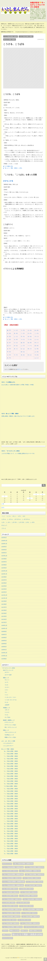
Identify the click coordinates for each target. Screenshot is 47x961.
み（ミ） (16, 348)
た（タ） (9, 339)
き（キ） (16, 333)
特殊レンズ (6, 730)
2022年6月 (4, 583)
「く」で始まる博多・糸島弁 (10, 768)
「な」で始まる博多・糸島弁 (10, 801)
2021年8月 (4, 604)
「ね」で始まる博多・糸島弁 (10, 808)
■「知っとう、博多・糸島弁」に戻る (12, 168)
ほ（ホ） (37, 345)
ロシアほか (7, 717)
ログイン (19, 369)
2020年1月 (4, 649)
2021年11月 (4, 598)
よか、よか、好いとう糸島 (8, 741)
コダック (7, 709)
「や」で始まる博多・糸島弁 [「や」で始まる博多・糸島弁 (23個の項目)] (30, 923)
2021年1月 (4, 622)
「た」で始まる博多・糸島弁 (10, 788)
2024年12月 (4, 540)
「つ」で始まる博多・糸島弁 (10, 793)
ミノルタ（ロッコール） (11, 699)
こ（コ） (37, 333)
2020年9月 (4, 631)
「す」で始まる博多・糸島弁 (10, 781)
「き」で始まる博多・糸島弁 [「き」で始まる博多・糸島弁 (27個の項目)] (34, 874)
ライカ (6, 714)
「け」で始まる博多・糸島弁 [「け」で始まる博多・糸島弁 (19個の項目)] (31, 878)
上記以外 (7, 704)
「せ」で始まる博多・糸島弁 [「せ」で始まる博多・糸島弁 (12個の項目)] (10, 888)
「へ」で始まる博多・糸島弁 (10, 821)
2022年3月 (4, 586)
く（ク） (23, 333)
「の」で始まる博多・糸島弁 (10, 811)
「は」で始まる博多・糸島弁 (10, 813)
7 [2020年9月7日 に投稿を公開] (4, 496)
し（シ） (16, 336)
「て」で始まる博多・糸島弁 (10, 796)
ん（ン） (37, 358)
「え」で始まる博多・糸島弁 (10, 758)
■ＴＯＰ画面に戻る (8, 166)
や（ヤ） (9, 351)
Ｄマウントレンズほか (10, 724)
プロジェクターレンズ (10, 732)
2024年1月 (4, 552)
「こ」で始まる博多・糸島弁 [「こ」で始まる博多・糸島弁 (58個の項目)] (13, 882)
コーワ (6, 682)
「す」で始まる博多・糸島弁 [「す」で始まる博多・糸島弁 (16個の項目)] (33, 885)
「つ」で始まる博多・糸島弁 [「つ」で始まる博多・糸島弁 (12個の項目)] (10, 895)
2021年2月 (4, 619)
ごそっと (3, 528)
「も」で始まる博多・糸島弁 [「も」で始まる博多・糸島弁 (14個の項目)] (11, 923)
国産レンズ (6, 677)
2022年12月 (4, 571)
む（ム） (23, 348)
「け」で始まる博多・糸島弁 (10, 771)
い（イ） (16, 330)
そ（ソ (36, 336)
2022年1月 (4, 592)
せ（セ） (30, 336)
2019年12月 (4, 652)
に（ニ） (16, 342)
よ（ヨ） (37, 351)
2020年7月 (4, 634)
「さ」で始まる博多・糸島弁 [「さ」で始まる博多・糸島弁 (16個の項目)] (34, 882)
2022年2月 (4, 589)
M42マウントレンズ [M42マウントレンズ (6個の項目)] (7, 863)
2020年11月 (4, 628)
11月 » (3, 507)
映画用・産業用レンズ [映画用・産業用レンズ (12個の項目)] (35, 930)
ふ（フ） (23, 345)
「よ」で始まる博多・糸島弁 (10, 843)
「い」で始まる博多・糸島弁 (10, 753)
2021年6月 (4, 610)
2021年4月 (4, 613)
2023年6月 (4, 564)
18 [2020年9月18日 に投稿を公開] (29, 498)
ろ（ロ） (37, 354)
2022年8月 (4, 577)
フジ (6, 692)
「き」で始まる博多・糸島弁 (10, 766)
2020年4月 (4, 643)
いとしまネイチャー (8, 745)
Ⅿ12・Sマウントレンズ (11, 727)
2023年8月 (4, 558)
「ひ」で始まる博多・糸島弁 (26, 36)
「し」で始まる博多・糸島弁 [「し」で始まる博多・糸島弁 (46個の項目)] (13, 885)
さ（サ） (9, 336)
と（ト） (37, 339)
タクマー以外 (8, 674)
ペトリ (6, 694)
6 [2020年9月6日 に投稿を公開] (42, 494)
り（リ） (16, 354)
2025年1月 (4, 537)
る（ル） (23, 354)
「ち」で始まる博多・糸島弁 (10, 791)
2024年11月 (4, 543)
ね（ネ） (30, 342)
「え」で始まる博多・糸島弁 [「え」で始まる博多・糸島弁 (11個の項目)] (10, 871)
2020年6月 (4, 637)
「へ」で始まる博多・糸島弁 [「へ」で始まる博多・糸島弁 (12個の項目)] (29, 913)
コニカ (6, 684)
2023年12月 (4, 555)
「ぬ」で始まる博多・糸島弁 (10, 806)
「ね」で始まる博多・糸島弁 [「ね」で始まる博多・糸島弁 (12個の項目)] (10, 906)
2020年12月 (4, 625)
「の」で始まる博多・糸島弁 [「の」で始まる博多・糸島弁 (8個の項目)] (26, 906)
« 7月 (2, 504)
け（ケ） (30, 333)
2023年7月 (4, 561)
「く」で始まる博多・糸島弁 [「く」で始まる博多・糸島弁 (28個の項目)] (12, 878)
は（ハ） (9, 345)
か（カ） (9, 333)
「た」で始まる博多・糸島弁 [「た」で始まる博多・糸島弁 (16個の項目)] (11, 892)
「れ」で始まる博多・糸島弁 (10, 851)
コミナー (7, 687)
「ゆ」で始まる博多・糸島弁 (10, 841)
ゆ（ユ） (23, 351)
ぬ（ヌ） (23, 342)
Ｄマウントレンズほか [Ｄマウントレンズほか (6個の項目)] (7, 938)
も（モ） (37, 348)
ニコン (6, 689)
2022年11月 (4, 574)
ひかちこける (8, 181)
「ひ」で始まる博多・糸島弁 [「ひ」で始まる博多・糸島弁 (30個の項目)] (32, 909)
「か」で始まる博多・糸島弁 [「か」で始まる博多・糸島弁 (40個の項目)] (13, 874)
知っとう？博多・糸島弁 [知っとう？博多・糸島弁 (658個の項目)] (27, 934)
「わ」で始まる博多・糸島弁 (10, 853)
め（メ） (30, 348)
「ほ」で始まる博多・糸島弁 (10, 823)
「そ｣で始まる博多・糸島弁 (10, 786)
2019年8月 (4, 658)
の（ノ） (37, 342)
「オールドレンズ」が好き (8, 668)
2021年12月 (4, 595)
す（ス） (23, 336)
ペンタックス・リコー (10, 697)
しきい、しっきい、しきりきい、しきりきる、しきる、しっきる (17, 522)
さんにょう (4, 525)
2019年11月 (4, 655)
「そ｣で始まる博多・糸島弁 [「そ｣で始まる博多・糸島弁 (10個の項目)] (26, 888)
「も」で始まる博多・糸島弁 (10, 836)
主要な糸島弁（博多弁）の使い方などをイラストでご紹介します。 (18, 416)
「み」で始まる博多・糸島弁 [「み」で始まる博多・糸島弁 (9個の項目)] (9, 920)
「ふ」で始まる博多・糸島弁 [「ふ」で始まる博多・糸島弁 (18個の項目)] (11, 913)
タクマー (7, 672)
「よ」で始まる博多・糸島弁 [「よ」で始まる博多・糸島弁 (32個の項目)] (12, 927)
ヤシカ (6, 702)
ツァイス (7, 712)
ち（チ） (16, 339)
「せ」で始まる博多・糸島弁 (10, 783)
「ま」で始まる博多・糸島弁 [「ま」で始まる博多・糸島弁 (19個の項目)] (30, 916)
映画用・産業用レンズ (8, 720)
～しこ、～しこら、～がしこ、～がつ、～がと (13, 516)
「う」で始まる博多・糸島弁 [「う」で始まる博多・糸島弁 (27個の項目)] (34, 867)
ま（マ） (9, 348)
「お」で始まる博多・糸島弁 (10, 761)
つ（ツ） (23, 339)
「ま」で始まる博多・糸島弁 (10, 826)
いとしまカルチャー (8, 743)
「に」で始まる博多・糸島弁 (10, 803)
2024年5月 (4, 546)
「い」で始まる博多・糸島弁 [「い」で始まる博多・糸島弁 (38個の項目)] (13, 867)
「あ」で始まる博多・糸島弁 (10, 751)
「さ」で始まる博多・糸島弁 (10, 776)
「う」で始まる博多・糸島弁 (10, 756)
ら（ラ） (9, 354)
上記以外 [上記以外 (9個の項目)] (5, 930)
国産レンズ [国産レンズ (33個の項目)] (14, 930)
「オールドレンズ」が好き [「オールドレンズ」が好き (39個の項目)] (33, 927)
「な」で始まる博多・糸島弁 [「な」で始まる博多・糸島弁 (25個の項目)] (32, 899)
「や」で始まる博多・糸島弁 (10, 838)
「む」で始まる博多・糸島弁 (10, 831)
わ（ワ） (9, 358)
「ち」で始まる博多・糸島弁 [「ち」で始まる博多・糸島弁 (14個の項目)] (29, 892)
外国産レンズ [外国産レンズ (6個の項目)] (24, 930)
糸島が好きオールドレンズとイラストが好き (37, 4)
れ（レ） (30, 354)
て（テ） (30, 339)
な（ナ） (9, 342)
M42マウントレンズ (8, 670)
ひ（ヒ (15, 345)
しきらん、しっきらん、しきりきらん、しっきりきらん (15, 519)
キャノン (7, 679)
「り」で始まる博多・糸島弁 (10, 848)
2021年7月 (4, 607)
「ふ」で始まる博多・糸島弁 (10, 818)
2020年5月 (4, 640)
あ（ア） (9, 330)
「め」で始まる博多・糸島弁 (10, 833)
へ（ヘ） (30, 345)
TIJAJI (25, 959)
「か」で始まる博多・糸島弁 (10, 763)
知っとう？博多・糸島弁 (9, 39)
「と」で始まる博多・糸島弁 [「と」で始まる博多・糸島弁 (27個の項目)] (12, 899)
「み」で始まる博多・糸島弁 (10, 828)
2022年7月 (4, 580)
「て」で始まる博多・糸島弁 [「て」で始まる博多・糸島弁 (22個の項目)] (28, 895)
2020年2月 (4, 646)
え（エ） (30, 330)
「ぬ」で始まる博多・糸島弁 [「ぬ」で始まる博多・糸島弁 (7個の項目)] (23, 902)
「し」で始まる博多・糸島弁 (10, 778)
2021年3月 (4, 616)
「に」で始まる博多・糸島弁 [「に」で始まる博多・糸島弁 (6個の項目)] (9, 902)
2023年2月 (4, 567)
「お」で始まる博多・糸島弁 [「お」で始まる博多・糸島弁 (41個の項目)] (30, 871)
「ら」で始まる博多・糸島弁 (10, 846)
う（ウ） (23, 330)
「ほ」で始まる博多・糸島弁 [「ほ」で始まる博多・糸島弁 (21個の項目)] (11, 916)
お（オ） (37, 330)
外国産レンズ (6, 707)
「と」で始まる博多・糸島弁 (10, 798)
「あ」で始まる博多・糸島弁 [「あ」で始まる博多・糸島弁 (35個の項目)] (23, 863)
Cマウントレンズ (9, 722)
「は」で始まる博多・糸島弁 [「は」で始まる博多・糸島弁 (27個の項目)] (12, 909)
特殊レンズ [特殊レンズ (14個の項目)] (6, 934)
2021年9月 (4, 601)
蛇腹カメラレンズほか (10, 737)
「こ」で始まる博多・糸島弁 (10, 36)
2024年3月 (4, 549)
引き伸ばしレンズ (9, 734)
